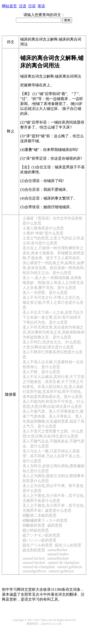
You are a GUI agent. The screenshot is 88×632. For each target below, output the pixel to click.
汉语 (22, 6)
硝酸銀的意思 (34, 525)
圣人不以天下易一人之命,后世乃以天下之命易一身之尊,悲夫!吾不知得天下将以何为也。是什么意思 (53, 317)
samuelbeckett (58, 558)
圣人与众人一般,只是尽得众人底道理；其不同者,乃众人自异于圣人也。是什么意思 (53, 456)
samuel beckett (34, 558)
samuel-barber (58, 554)
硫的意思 (54, 525)
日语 (32, 6)
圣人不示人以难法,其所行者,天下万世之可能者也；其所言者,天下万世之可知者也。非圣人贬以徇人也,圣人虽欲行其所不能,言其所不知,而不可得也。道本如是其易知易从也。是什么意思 (53, 387)
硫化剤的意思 (34, 550)
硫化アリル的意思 (38, 545)
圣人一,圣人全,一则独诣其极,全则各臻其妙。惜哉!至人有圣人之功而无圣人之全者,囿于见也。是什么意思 (53, 283)
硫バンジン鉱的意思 (39, 540)
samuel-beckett (34, 563)
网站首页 (9, 6)
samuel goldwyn (69, 567)
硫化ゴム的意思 (68, 545)
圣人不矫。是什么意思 (41, 372)
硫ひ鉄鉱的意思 (36, 530)
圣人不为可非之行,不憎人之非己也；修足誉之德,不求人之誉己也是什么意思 (53, 302)
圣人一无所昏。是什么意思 (45, 293)
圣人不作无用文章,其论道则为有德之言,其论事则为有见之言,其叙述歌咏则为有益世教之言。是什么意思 (53, 332)
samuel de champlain (63, 563)
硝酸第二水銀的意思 (39, 515)
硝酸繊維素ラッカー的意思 (45, 520)
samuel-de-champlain (39, 567)
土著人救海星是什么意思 (43, 228)
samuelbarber (57, 550)
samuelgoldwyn (34, 571)
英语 (41, 6)
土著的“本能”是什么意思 (43, 233)
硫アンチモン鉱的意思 (41, 535)
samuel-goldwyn (61, 571)
